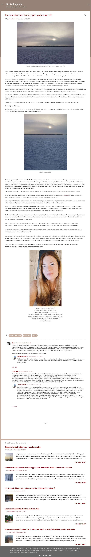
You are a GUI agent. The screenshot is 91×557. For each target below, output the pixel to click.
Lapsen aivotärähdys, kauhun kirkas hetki (22, 509)
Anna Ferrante (21, 356)
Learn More (42, 555)
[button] (85, 15)
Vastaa (14, 367)
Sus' (13, 343)
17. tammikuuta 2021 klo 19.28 (23, 343)
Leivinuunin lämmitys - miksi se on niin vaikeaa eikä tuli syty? (30, 488)
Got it (51, 555)
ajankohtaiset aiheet (15, 335)
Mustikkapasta (14, 4)
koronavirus (26, 335)
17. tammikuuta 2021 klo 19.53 (34, 356)
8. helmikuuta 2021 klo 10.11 (26, 371)
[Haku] (88, 5)
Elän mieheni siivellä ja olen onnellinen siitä (22, 447)
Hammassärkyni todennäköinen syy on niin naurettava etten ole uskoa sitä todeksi (38, 468)
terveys (35, 335)
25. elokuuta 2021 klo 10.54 (34, 384)
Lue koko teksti (80, 462)
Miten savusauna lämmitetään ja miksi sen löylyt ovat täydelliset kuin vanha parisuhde (40, 529)
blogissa (66, 195)
